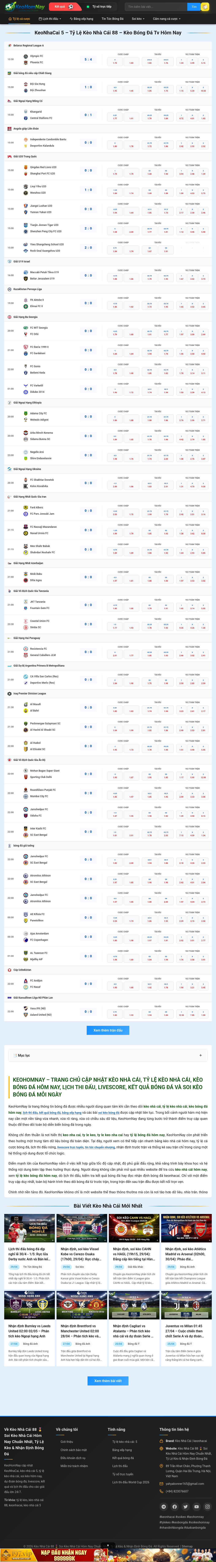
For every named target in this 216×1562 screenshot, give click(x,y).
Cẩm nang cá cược (167, 18)
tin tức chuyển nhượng (105, 1147)
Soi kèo (138, 18)
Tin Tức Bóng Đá (112, 18)
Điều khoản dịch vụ (73, 1458)
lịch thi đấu (31, 1113)
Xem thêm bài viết (108, 1381)
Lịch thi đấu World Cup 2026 (130, 1482)
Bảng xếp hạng (81, 18)
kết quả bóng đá (54, 1113)
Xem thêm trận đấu (107, 1030)
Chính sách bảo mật (74, 1450)
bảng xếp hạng (79, 1113)
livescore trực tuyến (72, 1147)
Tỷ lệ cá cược (19, 18)
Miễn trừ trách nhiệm (74, 1466)
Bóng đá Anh (187, 1266)
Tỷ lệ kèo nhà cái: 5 (124, 1441)
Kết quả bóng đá (123, 1458)
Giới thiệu (67, 1441)
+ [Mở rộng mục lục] (200, 1055)
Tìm (189, 6)
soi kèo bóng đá (119, 1113)
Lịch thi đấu (50, 18)
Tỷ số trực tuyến (122, 1474)
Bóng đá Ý (133, 1343)
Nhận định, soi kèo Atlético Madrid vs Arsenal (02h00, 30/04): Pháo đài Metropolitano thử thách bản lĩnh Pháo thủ (185, 1259)
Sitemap (187, 1546)
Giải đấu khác (135, 1266)
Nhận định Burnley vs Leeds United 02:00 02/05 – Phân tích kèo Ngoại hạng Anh (29, 1331)
